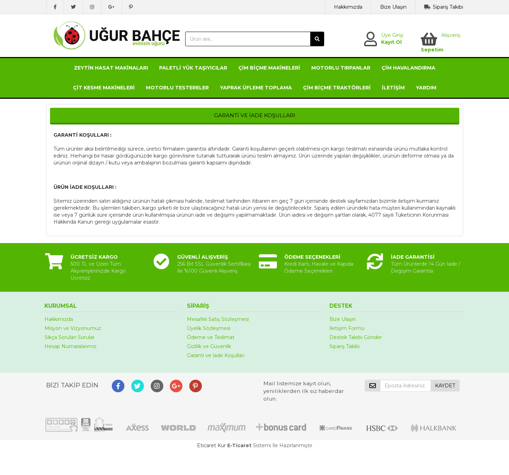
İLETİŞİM (393, 87)
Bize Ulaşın (393, 7)
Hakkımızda (348, 7)
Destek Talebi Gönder (355, 337)
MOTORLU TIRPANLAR (340, 68)
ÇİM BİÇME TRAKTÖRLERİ (337, 87)
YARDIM (426, 87)
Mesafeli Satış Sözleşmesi (218, 319)
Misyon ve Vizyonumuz (72, 328)
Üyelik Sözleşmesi (208, 328)
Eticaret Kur (211, 445)
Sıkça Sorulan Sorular (69, 337)
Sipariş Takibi (448, 7)
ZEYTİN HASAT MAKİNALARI (111, 68)
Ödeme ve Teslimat (211, 337)
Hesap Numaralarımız (70, 346)
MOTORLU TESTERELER (177, 87)
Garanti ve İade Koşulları (215, 355)
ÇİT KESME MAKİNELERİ (104, 87)
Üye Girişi (392, 35)
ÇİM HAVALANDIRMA (408, 68)
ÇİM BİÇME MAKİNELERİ (269, 68)
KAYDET (445, 386)
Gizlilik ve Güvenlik (209, 346)
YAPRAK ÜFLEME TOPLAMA (256, 87)
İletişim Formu (346, 328)
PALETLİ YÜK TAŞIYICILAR (193, 68)
